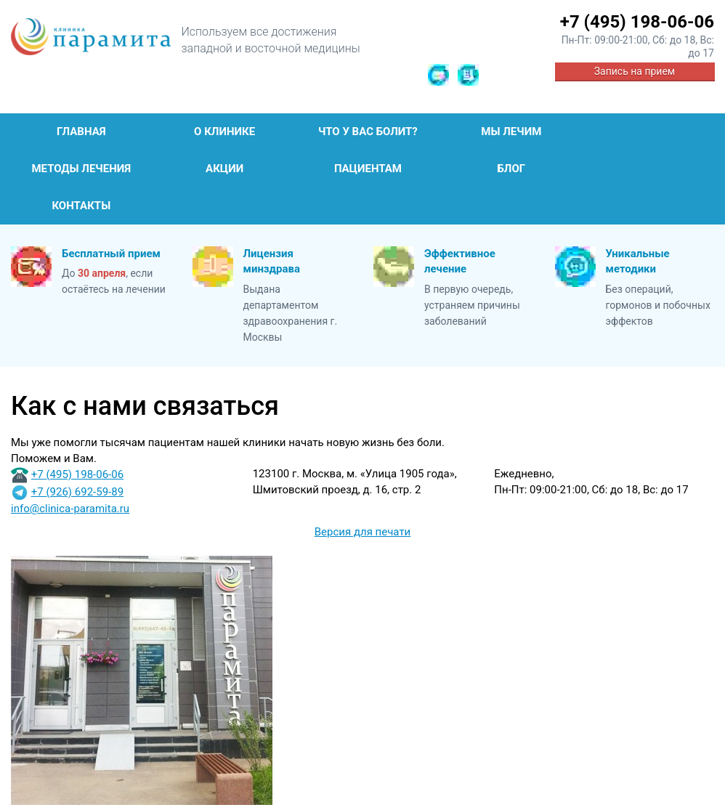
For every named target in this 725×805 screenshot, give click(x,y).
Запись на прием (634, 71)
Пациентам (368, 168)
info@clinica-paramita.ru (70, 508)
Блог (511, 168)
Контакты (81, 205)
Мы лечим (511, 131)
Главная (81, 131)
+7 (637, 22)
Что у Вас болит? (368, 131)
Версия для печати (363, 531)
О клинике (224, 131)
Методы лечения (81, 168)
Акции (224, 168)
